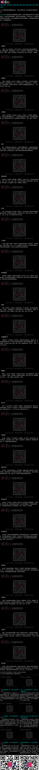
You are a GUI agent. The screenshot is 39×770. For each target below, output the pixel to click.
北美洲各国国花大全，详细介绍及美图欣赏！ (9, 690)
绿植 (27, 5)
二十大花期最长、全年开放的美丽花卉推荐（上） (9, 717)
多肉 (30, 5)
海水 (17, 5)
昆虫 (21, 5)
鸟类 (8, 5)
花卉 (24, 5)
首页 (1, 5)
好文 (1, 7)
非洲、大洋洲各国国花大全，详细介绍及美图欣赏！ (29, 690)
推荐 (5, 14)
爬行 (11, 5)
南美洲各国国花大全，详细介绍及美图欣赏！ (29, 743)
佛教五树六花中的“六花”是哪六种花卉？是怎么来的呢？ (30, 717)
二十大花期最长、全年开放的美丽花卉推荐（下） (9, 743)
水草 (33, 5)
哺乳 (5, 5)
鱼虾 (14, 5)
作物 (36, 5)
